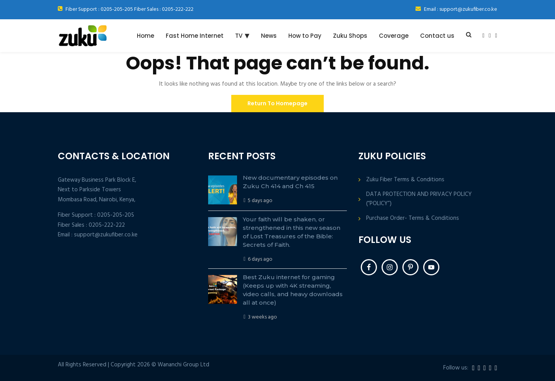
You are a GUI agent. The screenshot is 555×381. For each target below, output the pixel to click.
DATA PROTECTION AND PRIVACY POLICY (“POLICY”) (419, 199)
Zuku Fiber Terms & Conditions (405, 179)
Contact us (437, 36)
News (269, 36)
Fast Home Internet (195, 36)
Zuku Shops (350, 36)
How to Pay (304, 36)
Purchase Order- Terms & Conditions (412, 218)
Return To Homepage (277, 103)
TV (238, 36)
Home (145, 36)
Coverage (394, 36)
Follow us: (455, 368)
